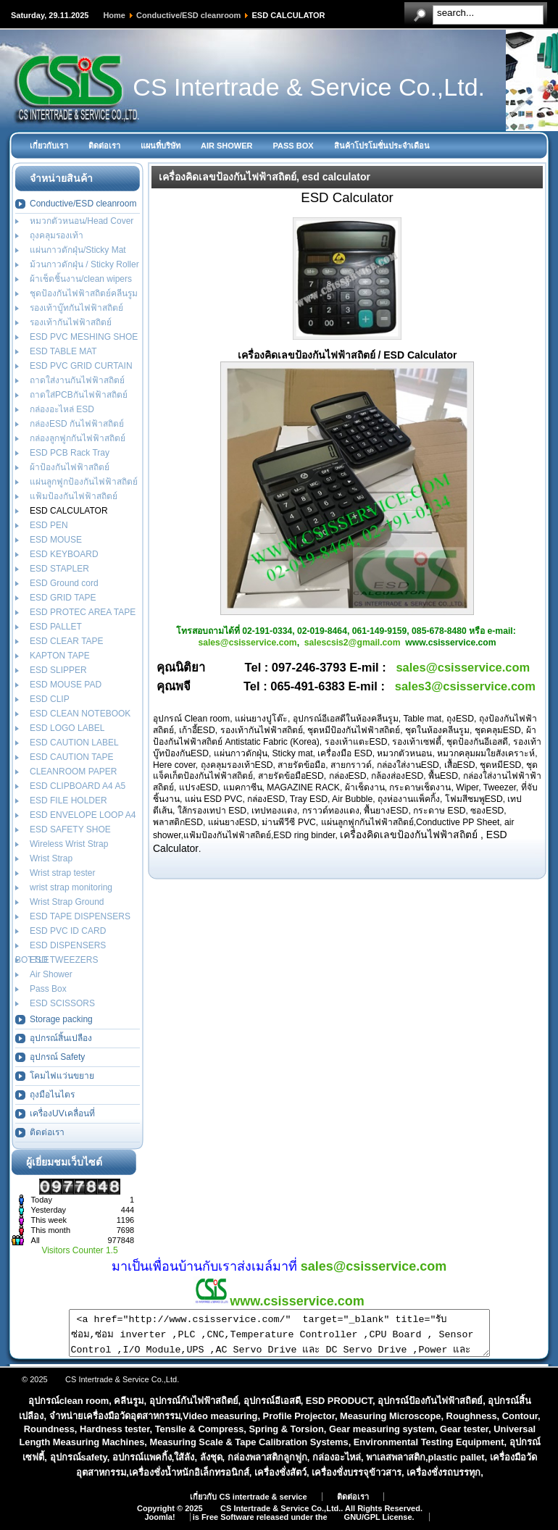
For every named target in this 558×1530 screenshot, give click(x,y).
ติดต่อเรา (104, 145)
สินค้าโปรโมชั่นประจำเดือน (382, 145)
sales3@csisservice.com (465, 686)
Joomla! (159, 1525)
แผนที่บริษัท (160, 145)
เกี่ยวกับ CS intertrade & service (248, 1505)
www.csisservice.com (278, 1301)
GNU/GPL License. (379, 1525)
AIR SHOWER (227, 145)
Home (114, 15)
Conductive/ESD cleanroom (188, 15)
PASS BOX (293, 145)
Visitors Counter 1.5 (79, 1250)
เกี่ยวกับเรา (49, 145)
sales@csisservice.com (247, 643)
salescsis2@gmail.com (352, 643)
